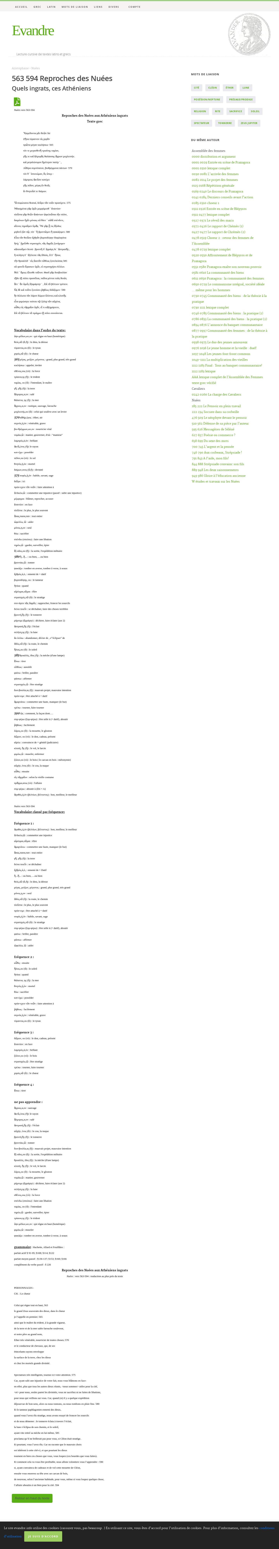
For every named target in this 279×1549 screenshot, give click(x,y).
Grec (37, 7)
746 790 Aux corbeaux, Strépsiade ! (217, 453)
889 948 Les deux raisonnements (215, 470)
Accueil (21, 7)
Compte (134, 7)
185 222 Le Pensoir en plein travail (216, 406)
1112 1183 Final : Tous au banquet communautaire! (227, 365)
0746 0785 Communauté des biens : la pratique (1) (227, 313)
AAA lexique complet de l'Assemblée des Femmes (227, 377)
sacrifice (235, 111)
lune (246, 87)
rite (217, 111)
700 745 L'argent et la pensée (213, 447)
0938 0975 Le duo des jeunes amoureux (219, 342)
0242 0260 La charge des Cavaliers (216, 394)
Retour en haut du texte (32, 1498)
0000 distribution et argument (214, 157)
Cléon (212, 87)
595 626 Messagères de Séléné (213, 429)
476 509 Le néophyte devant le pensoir (219, 418)
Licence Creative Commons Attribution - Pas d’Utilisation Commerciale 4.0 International (179, 1534)
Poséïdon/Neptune (207, 99)
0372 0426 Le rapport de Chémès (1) (217, 226)
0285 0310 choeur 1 (205, 203)
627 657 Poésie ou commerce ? (213, 435)
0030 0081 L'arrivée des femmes (215, 174)
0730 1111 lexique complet (210, 307)
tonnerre (225, 123)
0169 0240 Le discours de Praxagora (217, 191)
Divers (113, 7)
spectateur (201, 123)
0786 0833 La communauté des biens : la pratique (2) (229, 319)
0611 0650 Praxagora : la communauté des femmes (228, 278)
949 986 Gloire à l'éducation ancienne (218, 476)
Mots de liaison (75, 7)
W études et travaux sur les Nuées (216, 482)
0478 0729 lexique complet (211, 249)
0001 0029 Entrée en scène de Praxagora (221, 162)
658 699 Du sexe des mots (210, 441)
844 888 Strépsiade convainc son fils (218, 464)
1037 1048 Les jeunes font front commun (221, 354)
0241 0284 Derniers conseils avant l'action (222, 197)
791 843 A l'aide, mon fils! (210, 458)
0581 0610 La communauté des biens (218, 273)
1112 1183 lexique (203, 371)
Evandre (32, 30)
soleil (255, 111)
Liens (98, 7)
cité (196, 87)
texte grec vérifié (204, 383)
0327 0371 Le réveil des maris (213, 220)
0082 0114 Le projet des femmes (215, 180)
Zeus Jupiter (249, 123)
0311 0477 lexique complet (211, 215)
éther (230, 87)
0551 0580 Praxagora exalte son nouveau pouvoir (227, 267)
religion (200, 111)
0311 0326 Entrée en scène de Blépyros (219, 209)
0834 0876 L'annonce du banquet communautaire (227, 325)
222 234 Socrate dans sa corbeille (215, 412)
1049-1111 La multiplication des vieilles (220, 360)
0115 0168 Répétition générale (213, 186)
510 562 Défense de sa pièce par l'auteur (220, 423)
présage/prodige (241, 99)
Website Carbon (152, 1541)
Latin (51, 7)
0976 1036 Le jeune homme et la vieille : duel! (224, 348)
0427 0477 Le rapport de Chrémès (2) (218, 232)
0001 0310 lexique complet (211, 168)
